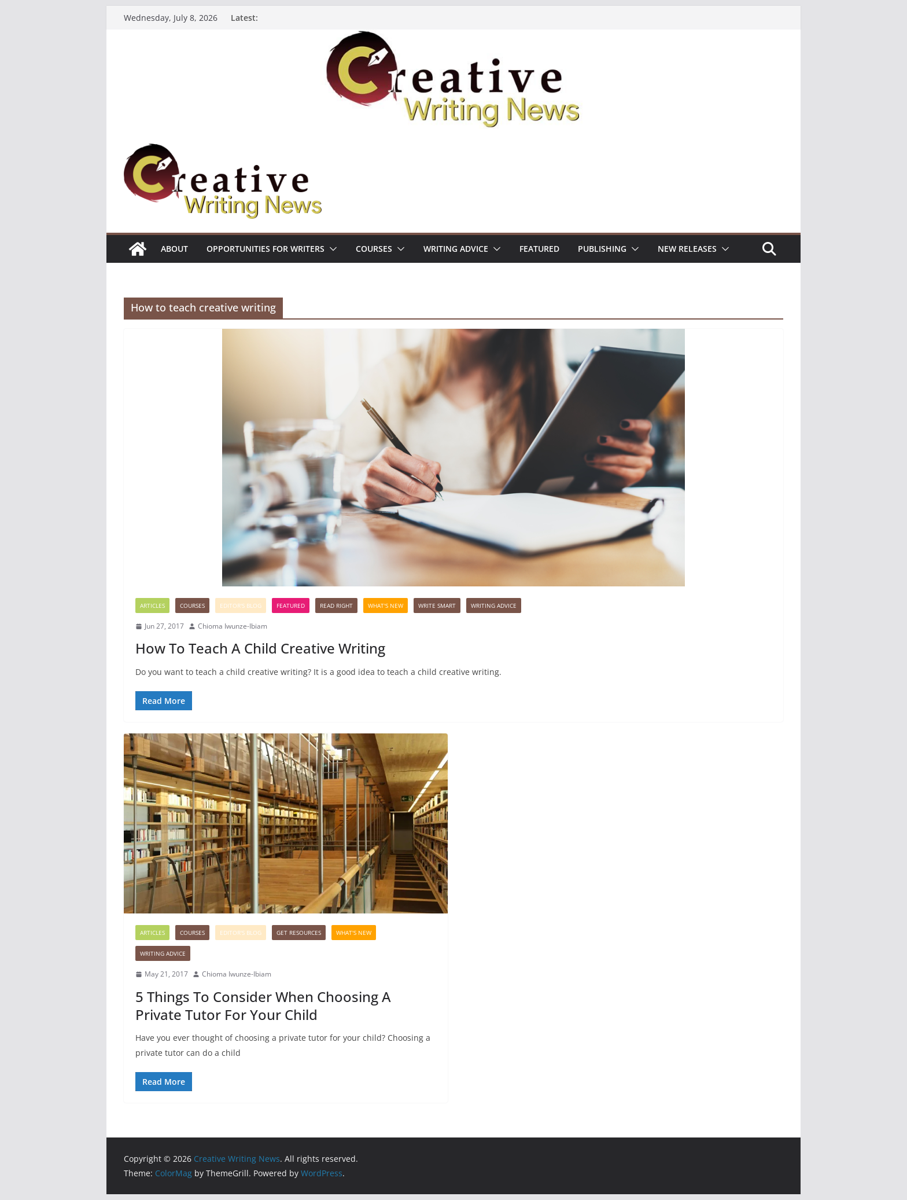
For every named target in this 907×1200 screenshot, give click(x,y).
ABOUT (174, 248)
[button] (331, 249)
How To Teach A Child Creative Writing (260, 648)
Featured (539, 248)
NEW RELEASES (687, 248)
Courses (374, 248)
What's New (385, 605)
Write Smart (437, 605)
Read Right (336, 605)
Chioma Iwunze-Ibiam (232, 626)
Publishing (602, 248)
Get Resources (298, 933)
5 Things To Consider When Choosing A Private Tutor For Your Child (263, 1005)
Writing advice (455, 248)
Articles (152, 605)
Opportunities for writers (266, 248)
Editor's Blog (240, 605)
